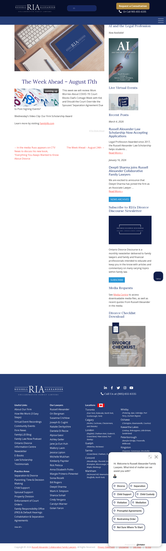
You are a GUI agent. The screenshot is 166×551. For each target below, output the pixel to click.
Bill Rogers (56, 482)
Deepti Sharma (58, 486)
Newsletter (20, 451)
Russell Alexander (59, 409)
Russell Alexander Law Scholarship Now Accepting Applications (128, 132)
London (100, 435)
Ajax (132, 413)
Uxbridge (139, 413)
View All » (18, 527)
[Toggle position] (150, 456)
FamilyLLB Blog (22, 434)
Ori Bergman (57, 413)
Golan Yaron (57, 508)
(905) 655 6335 (126, 393)
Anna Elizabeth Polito (61, 469)
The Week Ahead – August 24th (84, 147)
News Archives (120, 199)
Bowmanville (137, 423)
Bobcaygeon (135, 430)
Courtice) (147, 423)
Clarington (127, 423)
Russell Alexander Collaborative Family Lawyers (54, 547)
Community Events (24, 426)
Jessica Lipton (57, 452)
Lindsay (126, 430)
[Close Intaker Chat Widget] (156, 456)
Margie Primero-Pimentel (64, 473)
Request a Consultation (133, 6)
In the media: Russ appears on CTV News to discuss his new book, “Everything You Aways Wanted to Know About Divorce (36, 153)
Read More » (116, 152)
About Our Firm (23, 409)
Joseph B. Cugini (59, 422)
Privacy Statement (106, 547)
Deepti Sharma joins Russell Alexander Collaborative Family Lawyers (128, 170)
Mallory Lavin (57, 448)
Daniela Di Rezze (59, 430)
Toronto (100, 412)
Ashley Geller (57, 439)
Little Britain (146, 430)
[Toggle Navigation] (161, 21)
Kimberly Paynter (59, 461)
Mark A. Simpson (59, 491)
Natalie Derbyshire (60, 426)
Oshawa (125, 419)
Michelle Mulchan (59, 456)
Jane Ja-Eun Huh (59, 443)
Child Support (22, 487)
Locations (90, 405)
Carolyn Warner (58, 503)
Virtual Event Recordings (28, 421)
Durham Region (133, 416)
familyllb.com (47, 123)
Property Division (24, 496)
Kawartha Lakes (129, 427)
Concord (100, 462)
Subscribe (117, 280)
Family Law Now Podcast (27, 438)
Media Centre (120, 294)
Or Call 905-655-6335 (134, 11)
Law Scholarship (23, 459)
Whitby (125, 409)
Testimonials (21, 464)
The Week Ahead (97, 131)
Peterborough (136, 440)
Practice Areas (22, 471)
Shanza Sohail (57, 495)
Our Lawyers (56, 405)
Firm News (20, 430)
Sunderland (126, 433)
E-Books (19, 455)
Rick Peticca (56, 465)
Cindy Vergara (58, 499)
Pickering (126, 413)
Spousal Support (23, 492)
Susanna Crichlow (59, 418)
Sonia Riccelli (57, 478)
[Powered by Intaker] (140, 545)
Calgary (100, 423)
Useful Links (20, 405)
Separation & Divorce (26, 475)
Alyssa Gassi (56, 435)
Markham (100, 474)
